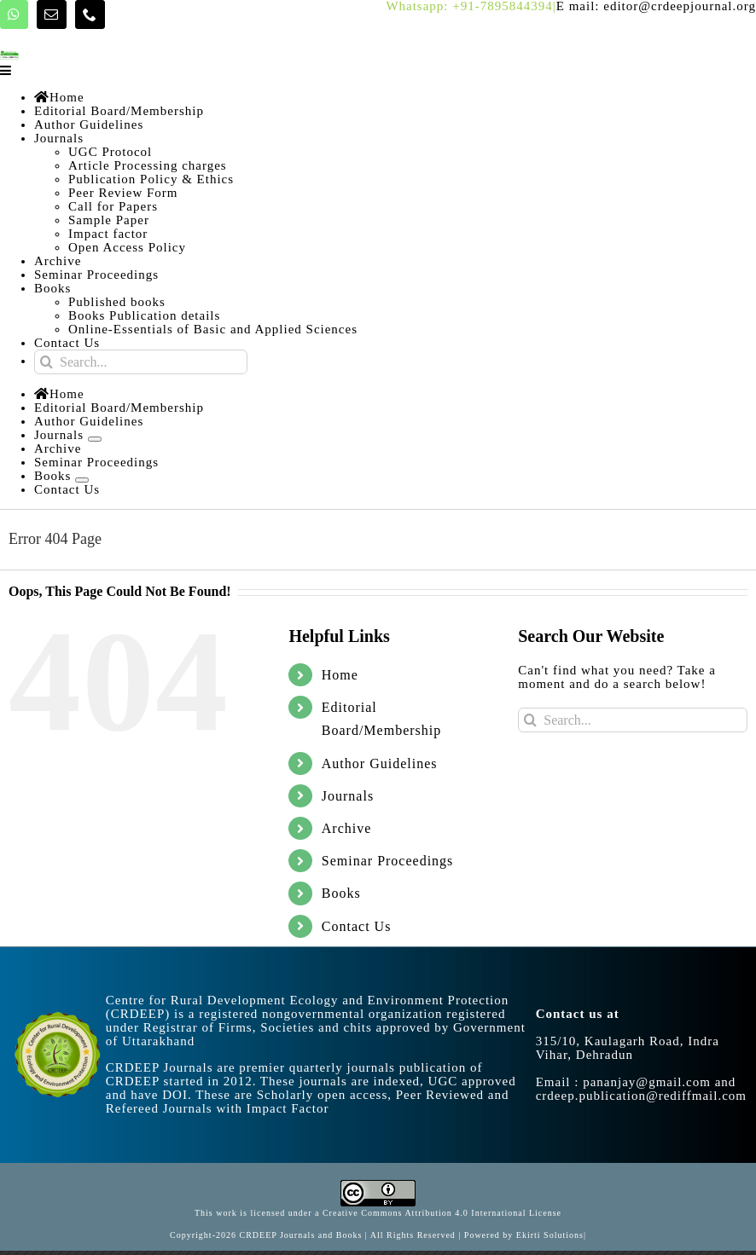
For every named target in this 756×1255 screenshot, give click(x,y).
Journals (348, 796)
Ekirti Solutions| (551, 1235)
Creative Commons (363, 1212)
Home (340, 675)
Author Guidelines (380, 763)
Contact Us (357, 926)
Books (341, 893)
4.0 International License (506, 1212)
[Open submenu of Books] (82, 480)
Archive (347, 828)
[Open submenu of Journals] (95, 439)
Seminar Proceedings (388, 860)
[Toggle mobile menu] (7, 70)
